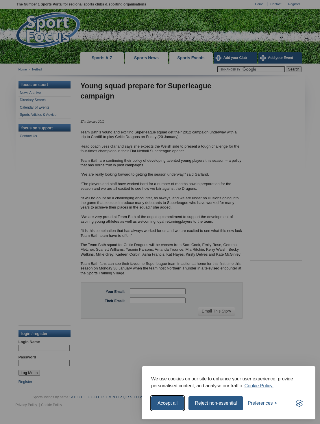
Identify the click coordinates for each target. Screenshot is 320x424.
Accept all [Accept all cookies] (167, 403)
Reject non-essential (216, 403)
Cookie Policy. (259, 385)
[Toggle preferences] (262, 403)
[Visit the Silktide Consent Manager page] (299, 403)
